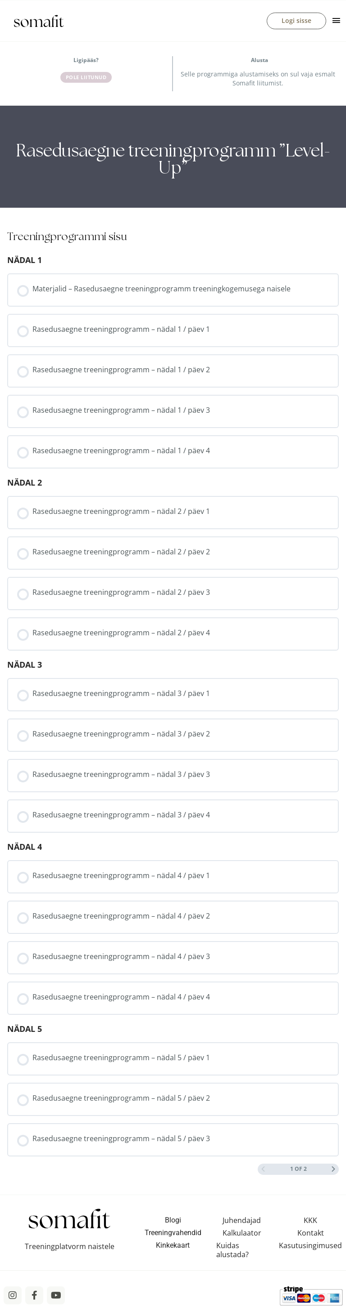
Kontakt (310, 1233)
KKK (310, 1221)
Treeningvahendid (173, 1233)
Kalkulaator (242, 1233)
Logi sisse (296, 21)
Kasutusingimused (310, 1246)
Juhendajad (242, 1221)
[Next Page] (333, 1170)
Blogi (173, 1220)
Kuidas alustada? (232, 1250)
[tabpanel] (173, 157)
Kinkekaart (173, 1245)
